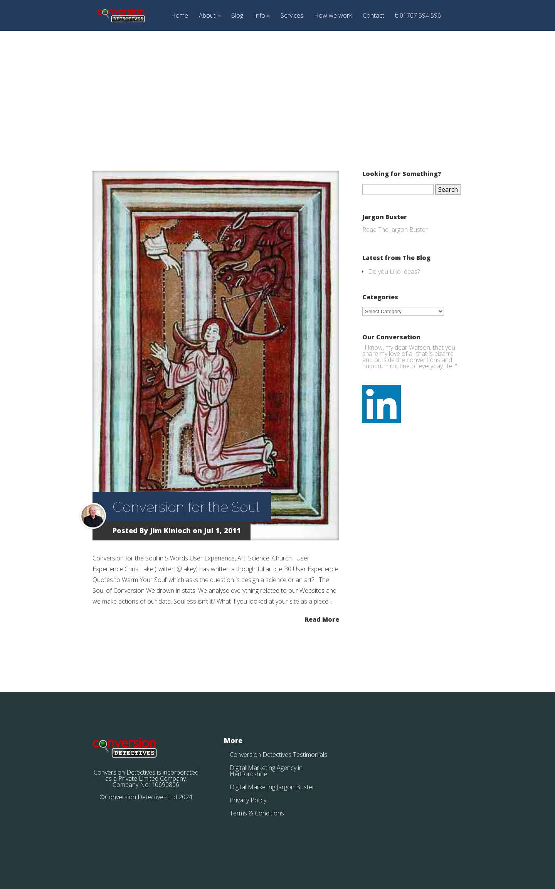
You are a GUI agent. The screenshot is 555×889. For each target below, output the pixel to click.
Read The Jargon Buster (395, 229)
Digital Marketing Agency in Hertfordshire (266, 770)
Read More (322, 618)
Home (179, 16)
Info (259, 16)
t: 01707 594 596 (418, 16)
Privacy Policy (248, 800)
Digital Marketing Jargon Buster (272, 787)
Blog (237, 16)
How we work (333, 16)
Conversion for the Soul (186, 507)
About (207, 16)
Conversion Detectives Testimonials (278, 754)
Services (292, 16)
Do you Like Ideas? (394, 271)
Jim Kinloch (170, 530)
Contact (373, 16)
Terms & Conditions (257, 813)
